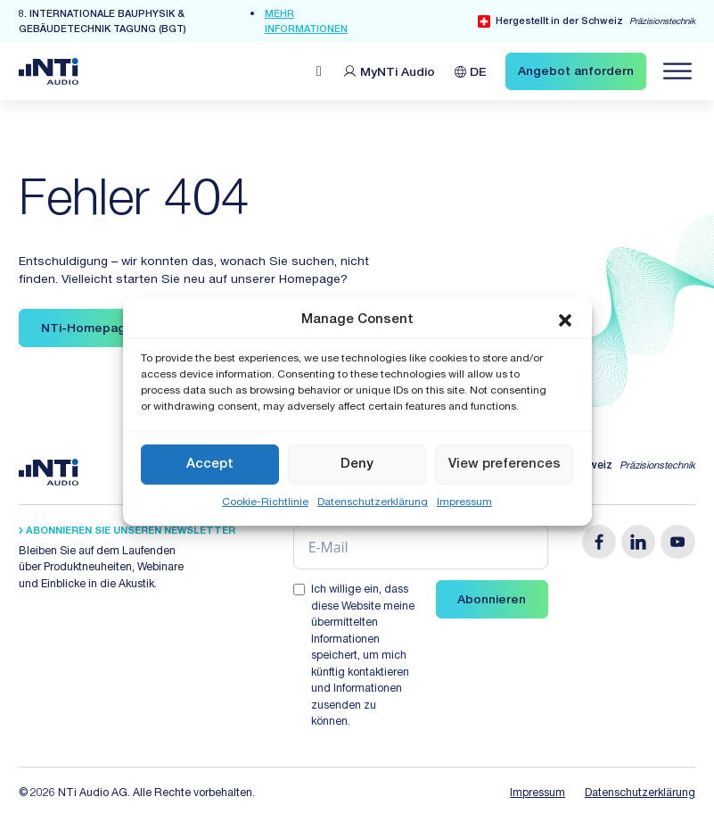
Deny (357, 463)
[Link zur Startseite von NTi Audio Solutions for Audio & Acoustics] (48, 71)
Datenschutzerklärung (372, 502)
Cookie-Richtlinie (265, 502)
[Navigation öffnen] (677, 71)
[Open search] (319, 71)
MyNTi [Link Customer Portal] (397, 73)
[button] (565, 320)
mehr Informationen (306, 22)
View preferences (504, 463)
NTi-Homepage (87, 329)
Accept (210, 463)
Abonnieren (491, 600)
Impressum (464, 502)
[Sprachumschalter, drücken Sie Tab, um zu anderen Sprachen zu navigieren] (470, 71)
